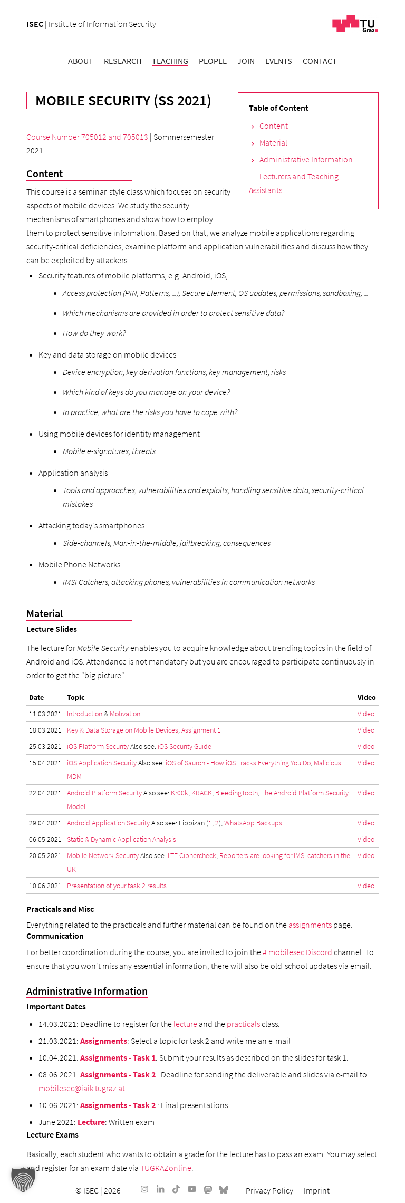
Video (366, 713)
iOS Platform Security (98, 746)
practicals (243, 1023)
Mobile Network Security (103, 855)
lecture (185, 1023)
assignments (310, 924)
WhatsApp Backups (253, 822)
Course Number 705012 (66, 136)
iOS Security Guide (184, 746)
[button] (23, 1180)
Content (273, 125)
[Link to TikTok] (176, 1189)
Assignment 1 (201, 730)
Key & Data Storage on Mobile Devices (122, 730)
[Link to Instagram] (144, 1189)
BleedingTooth (236, 792)
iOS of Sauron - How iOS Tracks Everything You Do (238, 762)
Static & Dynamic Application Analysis (121, 839)
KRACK (201, 792)
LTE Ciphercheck (192, 855)
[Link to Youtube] (192, 1189)
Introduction (84, 713)
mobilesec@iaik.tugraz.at (81, 1088)
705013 (135, 136)
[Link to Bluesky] (224, 1189)
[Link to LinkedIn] (160, 1189)
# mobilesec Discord (297, 952)
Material (273, 142)
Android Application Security (108, 822)
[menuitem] (81, 60)
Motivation (125, 713)
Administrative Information (306, 159)
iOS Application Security (102, 762)
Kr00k (179, 792)
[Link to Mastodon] (208, 1189)
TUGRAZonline (165, 1167)
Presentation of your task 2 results (117, 885)
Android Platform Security (104, 792)
